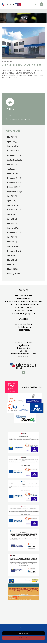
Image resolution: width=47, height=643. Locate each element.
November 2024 (14, 183)
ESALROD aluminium (23, 327)
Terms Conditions (23, 342)
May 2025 (12, 164)
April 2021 (12, 264)
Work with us (23, 356)
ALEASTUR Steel (23, 330)
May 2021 (12, 260)
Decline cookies (23, 638)
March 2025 (12, 173)
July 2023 (11, 214)
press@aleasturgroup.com (18, 119)
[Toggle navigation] (41, 11)
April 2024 (12, 201)
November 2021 (14, 251)
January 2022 (13, 246)
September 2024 (14, 192)
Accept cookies (23, 633)
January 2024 (13, 205)
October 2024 (13, 187)
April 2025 (12, 169)
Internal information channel (24, 354)
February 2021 (13, 274)
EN (36, 4)
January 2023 (13, 228)
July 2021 (11, 255)
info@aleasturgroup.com (23, 313)
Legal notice (23, 345)
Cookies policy (33, 629)
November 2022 (14, 233)
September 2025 (14, 160)
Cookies (23, 351)
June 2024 (12, 196)
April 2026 (12, 142)
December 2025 (14, 151)
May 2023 (12, 224)
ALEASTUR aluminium (23, 324)
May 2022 (12, 242)
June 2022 (12, 237)
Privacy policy (23, 348)
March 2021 (12, 269)
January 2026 (13, 146)
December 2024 (14, 178)
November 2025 (14, 155)
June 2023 (12, 219)
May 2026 (12, 137)
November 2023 (14, 210)
